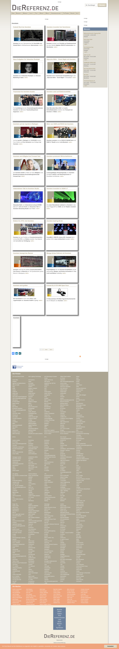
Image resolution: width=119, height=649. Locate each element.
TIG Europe (31, 562)
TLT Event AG (47, 562)
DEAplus (46, 423)
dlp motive (15, 426)
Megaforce (79, 509)
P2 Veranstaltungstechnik (18, 525)
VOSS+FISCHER (16, 574)
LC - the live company (17, 485)
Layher (78, 484)
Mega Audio (63, 509)
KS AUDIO (63, 478)
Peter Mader (56, 601)
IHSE (77, 465)
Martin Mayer (56, 597)
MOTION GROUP (16, 515)
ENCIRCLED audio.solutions (35, 433)
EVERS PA (63, 440)
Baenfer (46, 401)
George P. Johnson (65, 450)
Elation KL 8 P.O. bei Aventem (23, 221)
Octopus (14, 522)
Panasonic (31, 527)
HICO (45, 460)
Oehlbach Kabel (32, 522)
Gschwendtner (79, 453)
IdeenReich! (15, 465)
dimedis (62, 425)
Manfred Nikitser (16, 596)
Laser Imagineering (65, 482)
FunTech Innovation (49, 448)
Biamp (14, 405)
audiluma (14, 391)
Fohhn (61, 447)
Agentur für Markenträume (18, 383)
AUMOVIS (15, 395)
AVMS (29, 398)
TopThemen (86, 13)
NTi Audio (46, 520)
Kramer (46, 478)
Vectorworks (47, 567)
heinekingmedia (16, 460)
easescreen (15, 430)
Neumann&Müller (64, 517)
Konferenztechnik (75, 14)
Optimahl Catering (16, 524)
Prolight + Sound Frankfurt (66, 532)
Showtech (46, 549)
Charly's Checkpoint (49, 413)
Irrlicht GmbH (15, 470)
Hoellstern (62, 462)
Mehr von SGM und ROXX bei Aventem (60, 124)
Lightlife (30, 492)
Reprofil (14, 539)
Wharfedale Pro (16, 578)
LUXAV (78, 497)
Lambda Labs (15, 482)
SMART (62, 551)
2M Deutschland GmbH (18, 376)
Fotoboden (79, 447)
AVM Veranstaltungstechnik (19, 398)
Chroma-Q (15, 415)
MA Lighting (47, 499)
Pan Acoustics (79, 525)
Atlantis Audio (79, 390)
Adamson (62, 379)
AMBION (46, 385)
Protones (62, 534)
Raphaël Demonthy (72, 601)
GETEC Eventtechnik (17, 452)
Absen (77, 376)
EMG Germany (16, 433)
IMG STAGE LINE (32, 467)
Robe (77, 539)
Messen (31, 14)
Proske (46, 534)
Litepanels (30, 494)
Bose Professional (32, 406)
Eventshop (31, 440)
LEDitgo (78, 487)
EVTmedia (15, 442)
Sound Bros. (79, 552)
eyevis (77, 442)
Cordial (30, 420)
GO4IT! (62, 452)
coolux (14, 420)
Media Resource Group (50, 507)
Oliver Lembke (43, 599)
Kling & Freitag (64, 477)
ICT (77, 463)
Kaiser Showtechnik (33, 475)
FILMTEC (30, 445)
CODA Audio (47, 416)
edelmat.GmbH (32, 430)
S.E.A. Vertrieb (16, 542)
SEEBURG (47, 546)
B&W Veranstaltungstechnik (67, 400)
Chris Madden (15, 591)
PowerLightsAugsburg (49, 530)
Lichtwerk (14, 490)
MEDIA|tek (31, 509)
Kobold (30, 478)
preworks (62, 530)
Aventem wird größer (20, 285)
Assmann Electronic (81, 388)
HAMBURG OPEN (33, 457)
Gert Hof (28, 592)
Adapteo (14, 381)
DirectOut (78, 425)
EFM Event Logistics (49, 430)
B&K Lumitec (47, 400)
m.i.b (29, 499)
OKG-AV (62, 522)
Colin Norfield (29, 591)
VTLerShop (47, 574)
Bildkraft (46, 405)
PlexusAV (78, 529)
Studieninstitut (31, 557)
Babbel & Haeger (32, 401)
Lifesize (30, 490)
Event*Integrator (80, 438)
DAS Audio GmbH (80, 421)
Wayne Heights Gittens (45, 604)
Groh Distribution (32, 453)
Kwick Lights (47, 480)
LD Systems (63, 485)
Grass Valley (15, 453)
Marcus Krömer (84, 596)
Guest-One (63, 455)
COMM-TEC (63, 416)
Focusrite (46, 447)
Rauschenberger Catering (18, 537)
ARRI (77, 386)
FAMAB (62, 443)
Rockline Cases (16, 541)
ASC (45, 388)
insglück (78, 468)
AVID (45, 396)
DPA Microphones (80, 426)
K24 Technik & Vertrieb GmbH (19, 475)
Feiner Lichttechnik (81, 443)
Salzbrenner (31, 542)
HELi (29, 460)
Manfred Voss (43, 596)
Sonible (62, 552)
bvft (45, 410)
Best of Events (48, 403)
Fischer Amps (63, 445)
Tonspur (78, 562)
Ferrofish (14, 445)
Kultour (30, 480)
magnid (30, 504)
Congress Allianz (32, 418)
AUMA (77, 393)
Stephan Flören (71, 602)
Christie (78, 413)
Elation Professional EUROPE (51, 432)
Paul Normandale (30, 601)
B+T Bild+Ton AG (80, 400)
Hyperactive (47, 463)
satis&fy (62, 542)
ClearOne (62, 415)
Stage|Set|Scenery (65, 556)
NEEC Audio (47, 517)
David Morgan (43, 591)
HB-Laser (46, 458)
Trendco (30, 564)
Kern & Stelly (79, 475)
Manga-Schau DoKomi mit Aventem (59, 253)
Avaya (61, 395)
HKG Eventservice (48, 462)
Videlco (30, 569)
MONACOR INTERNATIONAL (67, 514)
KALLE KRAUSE (64, 475)
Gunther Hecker (71, 592)
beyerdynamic (79, 403)
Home (13, 13)
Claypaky (30, 415)
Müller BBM (63, 515)
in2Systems (63, 467)
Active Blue (15, 379)
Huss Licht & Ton (32, 463)
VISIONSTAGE (16, 571)
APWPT (30, 386)
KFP (13, 477)
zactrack (62, 579)
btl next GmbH (79, 408)
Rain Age (78, 536)
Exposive (46, 442)
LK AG (62, 494)
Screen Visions (80, 544)
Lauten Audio (15, 484)
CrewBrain (15, 421)
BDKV (29, 403)
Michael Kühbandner (86, 597)
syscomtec (15, 559)
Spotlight (62, 554)
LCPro (46, 485)
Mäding (46, 500)
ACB (77, 378)
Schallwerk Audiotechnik (18, 544)
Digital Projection (32, 425)
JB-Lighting (15, 473)
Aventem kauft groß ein (55, 221)
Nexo (13, 519)
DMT (45, 426)
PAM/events (63, 525)
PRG (77, 530)
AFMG (77, 381)
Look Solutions (48, 495)
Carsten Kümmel (85, 589)
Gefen (13, 450)
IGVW (61, 465)
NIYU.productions (64, 519)
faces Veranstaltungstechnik (19, 443)
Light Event (79, 490)
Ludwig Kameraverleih (49, 497)
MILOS (14, 512)
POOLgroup (31, 530)
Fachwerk (30, 443)
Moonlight (78, 514)
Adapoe (78, 379)
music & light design (81, 515)
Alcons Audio (63, 383)
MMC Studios (31, 514)
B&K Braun (31, 400)
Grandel (78, 452)
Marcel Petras (70, 596)
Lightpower (47, 492)
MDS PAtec (15, 507)
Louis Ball (83, 594)
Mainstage (46, 504)
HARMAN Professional (66, 457)
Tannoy (46, 559)
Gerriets (78, 450)
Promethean (31, 534)
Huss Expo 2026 (88, 39)
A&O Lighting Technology (34, 376)
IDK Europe (31, 465)
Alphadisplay (31, 385)
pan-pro (14, 527)
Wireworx (62, 578)
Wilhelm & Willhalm (33, 578)
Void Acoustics (63, 572)
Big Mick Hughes (57, 589)
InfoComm (31, 468)
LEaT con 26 (87, 54)
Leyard (46, 489)
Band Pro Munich (64, 401)
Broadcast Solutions (17, 408)
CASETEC (47, 411)
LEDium (14, 489)
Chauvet (62, 413)
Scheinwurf (31, 544)
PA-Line (30, 525)
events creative (16, 440)
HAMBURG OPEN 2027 (90, 62)
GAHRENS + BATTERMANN (67, 448)
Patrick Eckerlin (84, 599)
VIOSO (62, 569)
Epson (30, 437)
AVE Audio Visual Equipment (19, 396)
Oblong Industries (80, 520)
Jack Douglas (15, 594)
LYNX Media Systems (17, 499)
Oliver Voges (56, 599)
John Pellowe (43, 594)
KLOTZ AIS (79, 477)
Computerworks (80, 416)
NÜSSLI (62, 520)
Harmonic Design (80, 457)
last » (51, 349)
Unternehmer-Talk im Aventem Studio (26, 188)
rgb (29, 539)
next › (46, 349)
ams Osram (79, 385)
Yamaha (46, 579)
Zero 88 (14, 581)
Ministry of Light (32, 512)
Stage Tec (30, 556)
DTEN (45, 428)
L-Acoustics (63, 480)
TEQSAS (78, 561)
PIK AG (46, 529)
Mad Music (31, 500)
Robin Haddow (84, 601)
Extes (61, 442)
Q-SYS (14, 536)
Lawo (45, 484)
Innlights (62, 468)
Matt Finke (69, 597)
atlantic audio (63, 390)
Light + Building (64, 490)
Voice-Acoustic (48, 572)
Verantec (62, 567)
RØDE (77, 541)
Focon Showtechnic (33, 447)
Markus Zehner (80, 504)
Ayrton (77, 398)
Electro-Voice (79, 432)
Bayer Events (15, 403)
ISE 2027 (86, 74)
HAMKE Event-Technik (50, 457)
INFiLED (78, 467)
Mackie (78, 499)
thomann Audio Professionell (19, 562)
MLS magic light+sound (18, 514)
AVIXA (77, 396)
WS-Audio (78, 578)
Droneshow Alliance (33, 428)
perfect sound (15, 529)
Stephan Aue (56, 602)
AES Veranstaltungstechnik (67, 381)
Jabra (77, 470)
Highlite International (81, 460)
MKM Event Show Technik (82, 512)
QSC (29, 536)
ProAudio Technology (33, 532)
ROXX (61, 541)
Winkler (46, 578)
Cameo (14, 411)
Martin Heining (29, 597)
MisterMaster (47, 512)
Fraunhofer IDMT (32, 448)
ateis (45, 390)
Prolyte (14, 534)
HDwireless (63, 458)
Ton (48, 14)
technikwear (31, 561)
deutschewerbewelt (17, 425)
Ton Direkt (62, 562)
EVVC (29, 442)
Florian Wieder (70, 591)
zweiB (13, 583)
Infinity (14, 468)
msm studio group (48, 515)
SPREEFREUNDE (80, 554)
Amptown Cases (64, 385)
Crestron (62, 420)
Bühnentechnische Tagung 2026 (92, 33)
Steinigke (78, 556)
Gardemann (79, 448)
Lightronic (62, 492)
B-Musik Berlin (16, 401)
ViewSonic (46, 569)
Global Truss (31, 452)
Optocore (30, 524)
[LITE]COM (31, 583)
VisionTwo (30, 571)
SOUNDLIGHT (16, 554)
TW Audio (46, 566)
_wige (45, 583)
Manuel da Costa (57, 596)
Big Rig (30, 405)
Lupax (61, 497)
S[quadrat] (31, 559)
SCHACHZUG (79, 542)
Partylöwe (62, 527)
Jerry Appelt (29, 594)
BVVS (61, 410)
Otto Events (79, 524)
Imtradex (46, 467)
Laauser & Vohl (80, 480)
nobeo (77, 519)
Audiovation (63, 393)
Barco (77, 401)
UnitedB (62, 566)
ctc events (46, 421)
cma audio (15, 416)
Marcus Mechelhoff (17, 597)
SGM (13, 547)
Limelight (78, 492)
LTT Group (31, 497)
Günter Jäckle (56, 592)
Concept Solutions (16, 418)
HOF (77, 462)
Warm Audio (31, 576)
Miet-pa (78, 510)
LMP (77, 494)
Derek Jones (56, 591)
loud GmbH (79, 495)
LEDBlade (62, 487)
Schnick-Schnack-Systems (51, 544)
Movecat (30, 515)
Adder (29, 381)
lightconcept (15, 492)
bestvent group (64, 403)
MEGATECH (15, 510)
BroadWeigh (31, 408)
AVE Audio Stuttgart (81, 395)
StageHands (47, 556)
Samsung (46, 542)
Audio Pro (78, 391)
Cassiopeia (63, 411)
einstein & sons (16, 432)
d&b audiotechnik (64, 421)
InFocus (46, 468)
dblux (13, 423)
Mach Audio (63, 499)
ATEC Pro (30, 390)
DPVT (13, 428)
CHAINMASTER (32, 413)
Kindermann (47, 477)
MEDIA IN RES (32, 507)
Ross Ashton (43, 602)
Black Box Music (64, 405)
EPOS (14, 437)
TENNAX (62, 561)
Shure (77, 549)
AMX (13, 386)
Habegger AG (79, 455)
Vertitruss (14, 569)
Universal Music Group (82, 566)
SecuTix (30, 546)
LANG (29, 482)
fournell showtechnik (17, 448)
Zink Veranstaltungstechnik (51, 581)
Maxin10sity (63, 505)
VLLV (13, 572)
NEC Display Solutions (34, 517)
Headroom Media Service (82, 458)
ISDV (29, 470)
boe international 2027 (89, 68)
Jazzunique (79, 472)
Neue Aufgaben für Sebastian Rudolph (26, 59)
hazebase (30, 458)
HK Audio (30, 462)
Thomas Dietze (84, 602)
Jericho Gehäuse (32, 473)
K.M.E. (78, 473)
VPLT (29, 574)
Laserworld (79, 482)
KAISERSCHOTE (48, 475)
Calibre (78, 410)
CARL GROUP (32, 411)
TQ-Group (14, 564)
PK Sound (62, 529)
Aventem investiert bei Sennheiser (58, 27)
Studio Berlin (47, 557)
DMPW (30, 426)
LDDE (77, 485)
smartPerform (79, 551)
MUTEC (14, 517)
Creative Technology (49, 420)
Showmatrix (79, 547)
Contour (78, 418)
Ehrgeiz (62, 430)
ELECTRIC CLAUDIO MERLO (67, 432)
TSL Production (80, 564)
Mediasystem (15, 509)
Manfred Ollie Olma (31, 596)
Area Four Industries (65, 386)
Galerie (95, 13)
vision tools (79, 569)
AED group (47, 381)
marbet (62, 504)
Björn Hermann (71, 589)
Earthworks (79, 428)
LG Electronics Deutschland (83, 489)
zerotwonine (31, 581)
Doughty (62, 426)
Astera (14, 390)
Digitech (46, 425)
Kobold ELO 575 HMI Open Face (58, 285)
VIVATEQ (62, 571)
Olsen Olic (69, 599)
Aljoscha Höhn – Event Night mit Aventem (61, 59)
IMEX (13, 467)
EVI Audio (78, 440)
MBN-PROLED (80, 505)
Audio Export (47, 391)
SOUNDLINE (31, 554)
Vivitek (77, 571)
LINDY (14, 494)
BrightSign (78, 406)
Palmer (46, 525)
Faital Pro (46, 443)
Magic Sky (15, 504)
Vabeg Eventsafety (17, 567)
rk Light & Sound (64, 539)
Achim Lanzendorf (16, 589)
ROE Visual (31, 541)
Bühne (55, 14)
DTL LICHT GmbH (64, 428)
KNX (13, 478)
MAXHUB (46, 505)
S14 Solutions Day (88, 47)
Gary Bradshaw (16, 592)
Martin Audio (15, 505)
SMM (13, 552)
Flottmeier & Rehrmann (18, 447)
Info (104, 14)
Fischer (46, 445)
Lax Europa (63, 484)
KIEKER (30, 477)
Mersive (46, 510)
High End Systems (64, 460)
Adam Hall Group (48, 379)
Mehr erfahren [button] (61, 646)
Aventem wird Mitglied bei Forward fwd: (27, 156)
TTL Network (31, 566)
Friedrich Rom (84, 591)
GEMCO (30, 450)
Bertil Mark (42, 589)
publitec (78, 534)
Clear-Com (47, 415)
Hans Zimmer (84, 592)
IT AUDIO (46, 470)
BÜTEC (30, 410)
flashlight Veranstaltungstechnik (84, 445)
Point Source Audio (17, 530)
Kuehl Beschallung (17, 480)
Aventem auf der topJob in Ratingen (25, 124)
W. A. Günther (15, 576)
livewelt (46, 494)
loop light (62, 495)
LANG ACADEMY (48, 482)
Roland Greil (15, 602)
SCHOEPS (63, 544)
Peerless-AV (79, 527)
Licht (40, 14)
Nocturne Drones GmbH (18, 520)
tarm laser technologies (66, 559)
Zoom (61, 581)
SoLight (30, 552)
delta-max (62, 423)
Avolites (46, 398)
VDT (29, 567)
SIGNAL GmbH (16, 551)
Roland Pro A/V (48, 541)
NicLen (30, 519)
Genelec (46, 450)
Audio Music (63, 391)
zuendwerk (79, 581)
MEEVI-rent (47, 509)
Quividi (46, 536)
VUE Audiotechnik (64, 574)
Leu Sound (31, 489)
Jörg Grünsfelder (71, 594)
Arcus (45, 386)
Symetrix (62, 557)
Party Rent (47, 527)
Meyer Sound (63, 510)
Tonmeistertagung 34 (89, 80)
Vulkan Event (79, 574)
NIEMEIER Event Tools (50, 519)
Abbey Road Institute (65, 376)
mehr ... (86, 44)
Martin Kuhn (43, 597)
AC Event (62, 378)
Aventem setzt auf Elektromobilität (58, 91)
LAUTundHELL (32, 484)
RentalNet (78, 537)
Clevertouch (79, 415)
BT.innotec (62, 408)
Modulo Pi (46, 514)
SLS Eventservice (48, 551)
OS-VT (62, 524)
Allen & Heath (15, 385)
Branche (22, 14)
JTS (61, 473)
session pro (79, 546)
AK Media (30, 383)
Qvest (61, 536)
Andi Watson (29, 589)
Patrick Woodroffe (16, 601)
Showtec (30, 549)
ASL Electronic (64, 388)
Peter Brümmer (43, 601)
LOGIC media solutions (34, 495)
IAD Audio (62, 463)
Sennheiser (63, 546)
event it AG (79, 437)
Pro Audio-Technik (16, 532)
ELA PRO (30, 432)
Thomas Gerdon (16, 604)
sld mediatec (31, 551)
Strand (14, 557)
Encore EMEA (47, 433)
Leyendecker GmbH (65, 489)
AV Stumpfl (31, 395)
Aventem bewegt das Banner (23, 253)
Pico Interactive (32, 529)
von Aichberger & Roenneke (83, 572)
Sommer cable (48, 552)
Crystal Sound (31, 421)
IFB (45, 465)
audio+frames (31, 393)
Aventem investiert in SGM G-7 (57, 188)
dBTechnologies (32, 423)
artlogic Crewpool (32, 388)
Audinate (30, 391)
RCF (29, 537)
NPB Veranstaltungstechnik (35, 520)
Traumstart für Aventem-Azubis (24, 91)
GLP (45, 452)
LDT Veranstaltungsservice (19, 487)
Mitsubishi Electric (64, 512)
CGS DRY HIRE (16, 413)
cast (77, 411)
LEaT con (30, 487)
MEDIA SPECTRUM (65, 507)
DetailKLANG (79, 423)
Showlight (62, 547)
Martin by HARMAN (33, 505)
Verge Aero (79, 567)
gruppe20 (62, 453)
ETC (45, 437)
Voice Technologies (33, 572)
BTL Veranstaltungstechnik (19, 410)
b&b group (15, 400)
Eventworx (47, 440)
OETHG (46, 522)
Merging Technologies (33, 510)
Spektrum (46, 554)
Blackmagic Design (81, 405)
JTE (45, 473)
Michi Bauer (15, 599)
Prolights (78, 532)
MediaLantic (79, 507)
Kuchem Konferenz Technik (83, 478)
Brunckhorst (47, 408)
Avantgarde (47, 395)
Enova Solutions (64, 433)
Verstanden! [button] (110, 646)
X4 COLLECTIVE (16, 579)
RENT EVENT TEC (49, 537)
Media (63, 14)
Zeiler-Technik (79, 579)
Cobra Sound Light (33, 416)
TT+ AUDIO (15, 566)
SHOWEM (46, 547)
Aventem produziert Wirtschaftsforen (59, 156)
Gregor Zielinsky (44, 592)
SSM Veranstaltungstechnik (19, 556)
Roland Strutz (29, 602)
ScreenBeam (15, 546)
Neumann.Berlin (80, 517)
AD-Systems (31, 379)
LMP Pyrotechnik (16, 495)
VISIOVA (46, 571)
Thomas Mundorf (30, 604)
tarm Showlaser (80, 559)
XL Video (30, 579)
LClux (29, 485)
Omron (78, 522)
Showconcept (31, 547)
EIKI (77, 430)
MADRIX (62, 500)
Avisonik (62, 396)
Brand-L (62, 406)
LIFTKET (46, 490)
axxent (62, 398)
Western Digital (80, 576)
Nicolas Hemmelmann (31, 599)
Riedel (46, 539)
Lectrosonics (47, 487)
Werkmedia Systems (49, 576)
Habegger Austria (16, 457)
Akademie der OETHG (49, 383)
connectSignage (48, 418)
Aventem (30, 396)
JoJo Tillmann (56, 594)
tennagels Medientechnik (50, 561)
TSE (61, 564)
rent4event (63, 537)
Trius (45, 564)
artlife (13, 388)
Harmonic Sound (16, 458)
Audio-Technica (48, 393)
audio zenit (15, 393)
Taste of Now (15, 561)
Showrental (15, 549)
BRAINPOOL (47, 406)
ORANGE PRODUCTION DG (51, 524)
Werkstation (63, 576)
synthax (78, 557)
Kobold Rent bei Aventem (22, 27)
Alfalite (78, 383)
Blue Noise (15, 406)
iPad (59, 615)
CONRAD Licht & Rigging (66, 418)
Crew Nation (79, 420)
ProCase (46, 532)
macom (14, 500)
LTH (13, 497)
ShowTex (62, 549)
